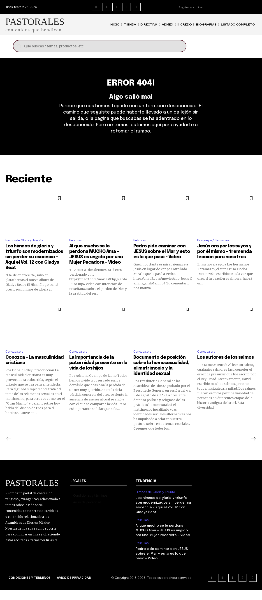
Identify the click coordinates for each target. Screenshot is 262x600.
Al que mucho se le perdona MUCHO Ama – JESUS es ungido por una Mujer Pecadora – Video (163, 540)
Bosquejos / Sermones (216, 248)
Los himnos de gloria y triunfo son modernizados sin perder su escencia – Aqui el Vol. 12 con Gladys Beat (34, 266)
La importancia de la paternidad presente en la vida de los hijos (98, 373)
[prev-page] (8, 449)
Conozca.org (15, 361)
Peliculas (76, 248)
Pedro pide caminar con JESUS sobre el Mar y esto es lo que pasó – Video (161, 260)
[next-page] (253, 449)
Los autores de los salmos (225, 367)
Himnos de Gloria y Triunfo (27, 248)
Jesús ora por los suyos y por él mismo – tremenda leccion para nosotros (224, 260)
